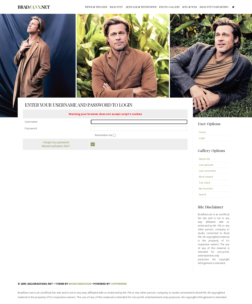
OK (93, 144)
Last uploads (206, 165)
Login (202, 138)
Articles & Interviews (141, 6)
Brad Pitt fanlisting (214, 6)
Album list (204, 159)
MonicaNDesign (80, 283)
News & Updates (96, 6)
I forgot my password (56, 142)
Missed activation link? (56, 146)
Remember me (104, 135)
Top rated (204, 182)
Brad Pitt (116, 6)
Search (202, 194)
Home (202, 132)
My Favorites (206, 188)
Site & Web (189, 6)
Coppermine (118, 283)
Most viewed (206, 176)
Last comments (207, 171)
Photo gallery (169, 6)
